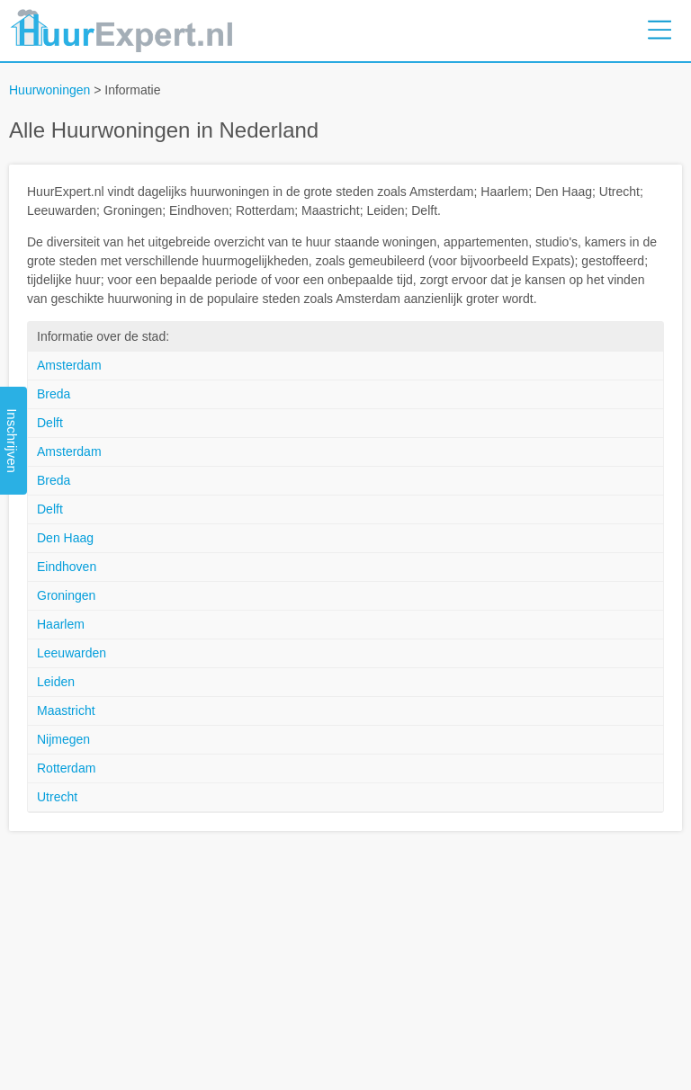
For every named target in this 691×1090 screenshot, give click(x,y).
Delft (50, 422)
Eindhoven (66, 566)
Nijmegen (63, 739)
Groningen (66, 595)
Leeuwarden (71, 653)
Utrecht (57, 797)
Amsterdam (69, 365)
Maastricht (66, 710)
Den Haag (65, 538)
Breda (53, 394)
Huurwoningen (49, 90)
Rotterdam (66, 768)
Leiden (56, 682)
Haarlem (61, 624)
